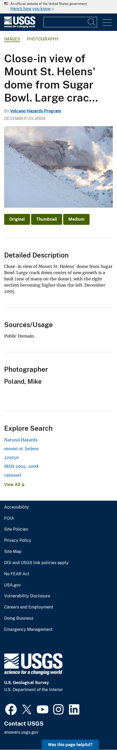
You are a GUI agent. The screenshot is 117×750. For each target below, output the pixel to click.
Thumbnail (46, 219)
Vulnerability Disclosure (27, 596)
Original (17, 219)
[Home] (19, 26)
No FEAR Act (16, 574)
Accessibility (16, 507)
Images (12, 39)
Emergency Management (28, 629)
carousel (12, 475)
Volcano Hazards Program (35, 111)
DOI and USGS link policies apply (36, 562)
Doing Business (18, 618)
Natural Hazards (21, 439)
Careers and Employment (28, 607)
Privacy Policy (17, 540)
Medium (76, 219)
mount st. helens (21, 448)
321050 (11, 457)
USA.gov (12, 585)
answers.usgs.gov (21, 732)
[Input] (70, 22)
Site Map (12, 551)
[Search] (92, 22)
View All (14, 484)
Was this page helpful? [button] (70, 744)
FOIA (9, 518)
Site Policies (16, 529)
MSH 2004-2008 (21, 466)
